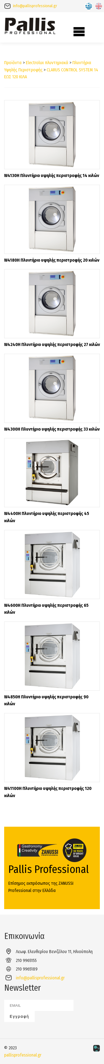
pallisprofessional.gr (22, 1055)
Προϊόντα (13, 62)
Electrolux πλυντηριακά (47, 62)
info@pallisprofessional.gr (35, 6)
